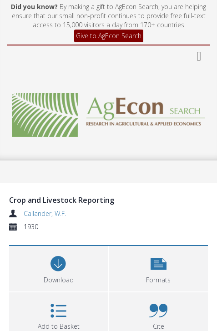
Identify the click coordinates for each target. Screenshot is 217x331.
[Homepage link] (108, 112)
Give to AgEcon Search (108, 35)
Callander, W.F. (45, 213)
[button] (158, 267)
